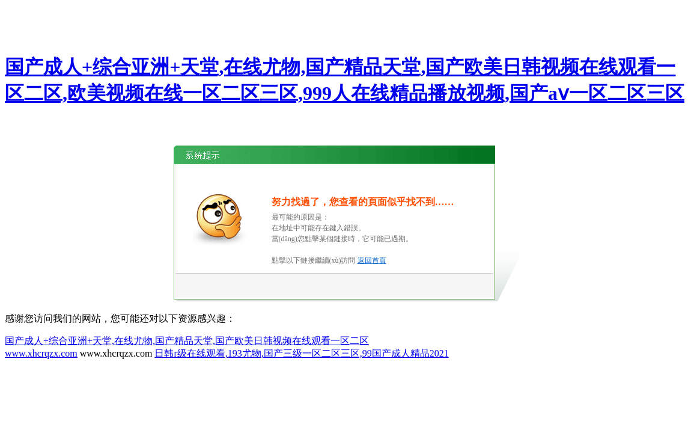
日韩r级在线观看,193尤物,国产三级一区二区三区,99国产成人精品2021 (301, 353)
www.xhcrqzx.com (41, 353)
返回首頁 (372, 260)
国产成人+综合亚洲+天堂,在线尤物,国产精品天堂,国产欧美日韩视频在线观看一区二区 (187, 341)
